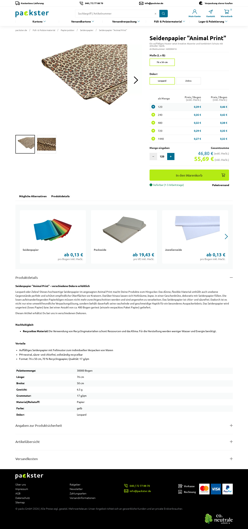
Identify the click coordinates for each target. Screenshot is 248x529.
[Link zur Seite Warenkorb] (227, 13)
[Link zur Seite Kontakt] (211, 13)
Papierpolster (67, 30)
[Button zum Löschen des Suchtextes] (155, 13)
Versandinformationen (82, 497)
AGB (17, 493)
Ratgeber (75, 484)
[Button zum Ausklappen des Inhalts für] (124, 459)
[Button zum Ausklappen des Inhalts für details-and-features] (124, 277)
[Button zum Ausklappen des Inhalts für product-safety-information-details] (124, 425)
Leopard (162, 80)
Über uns (20, 484)
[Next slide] (136, 80)
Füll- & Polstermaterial (168, 21)
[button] (78, 80)
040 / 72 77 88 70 (94, 3)
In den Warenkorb (189, 175)
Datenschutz (22, 497)
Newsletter (76, 489)
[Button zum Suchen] (163, 13)
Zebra (188, 80)
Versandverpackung (124, 21)
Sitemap (20, 502)
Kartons (38, 21)
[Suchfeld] (114, 13)
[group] (25, 144)
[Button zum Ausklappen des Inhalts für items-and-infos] (124, 441)
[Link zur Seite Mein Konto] (195, 13)
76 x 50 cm (162, 62)
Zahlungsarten (78, 493)
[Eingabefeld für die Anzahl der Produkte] (162, 156)
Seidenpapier (86, 30)
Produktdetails (60, 196)
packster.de (21, 30)
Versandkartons (81, 21)
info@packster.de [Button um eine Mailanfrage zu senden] (154, 3)
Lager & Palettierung (211, 21)
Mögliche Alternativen (33, 196)
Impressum (21, 489)
